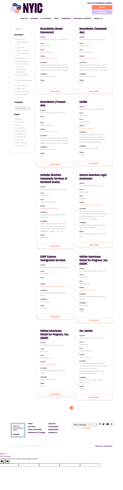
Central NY (20, 128)
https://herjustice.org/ (86, 357)
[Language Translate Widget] (85, 424)
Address (43, 37)
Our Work (35, 18)
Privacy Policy (108, 446)
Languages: (43, 74)
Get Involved (46, 18)
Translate (86, 428)
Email (41, 50)
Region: (42, 80)
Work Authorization (22, 96)
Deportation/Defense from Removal (22, 63)
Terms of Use (99, 446)
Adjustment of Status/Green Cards (22, 42)
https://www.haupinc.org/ (87, 290)
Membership (67, 18)
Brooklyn (20, 122)
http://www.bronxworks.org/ (49, 58)
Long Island (21, 134)
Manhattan (21, 137)
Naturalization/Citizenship (24, 82)
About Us (25, 18)
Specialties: (43, 62)
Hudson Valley (21, 131)
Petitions (20, 89)
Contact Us (98, 18)
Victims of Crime (22, 92)
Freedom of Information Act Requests (21, 69)
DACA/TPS (20, 58)
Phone (42, 43)
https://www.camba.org (86, 128)
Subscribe (102, 12)
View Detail (55, 91)
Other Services (22, 86)
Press (57, 18)
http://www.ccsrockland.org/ (49, 208)
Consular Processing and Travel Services (22, 53)
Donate (102, 7)
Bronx (19, 119)
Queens (20, 140)
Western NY (21, 146)
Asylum (20, 47)
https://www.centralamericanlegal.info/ (91, 205)
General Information (22, 76)
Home (30, 424)
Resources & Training (83, 18)
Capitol (19, 125)
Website (42, 56)
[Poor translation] (6, 461)
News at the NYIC (35, 430)
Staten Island (21, 143)
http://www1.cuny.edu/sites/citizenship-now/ (53, 286)
